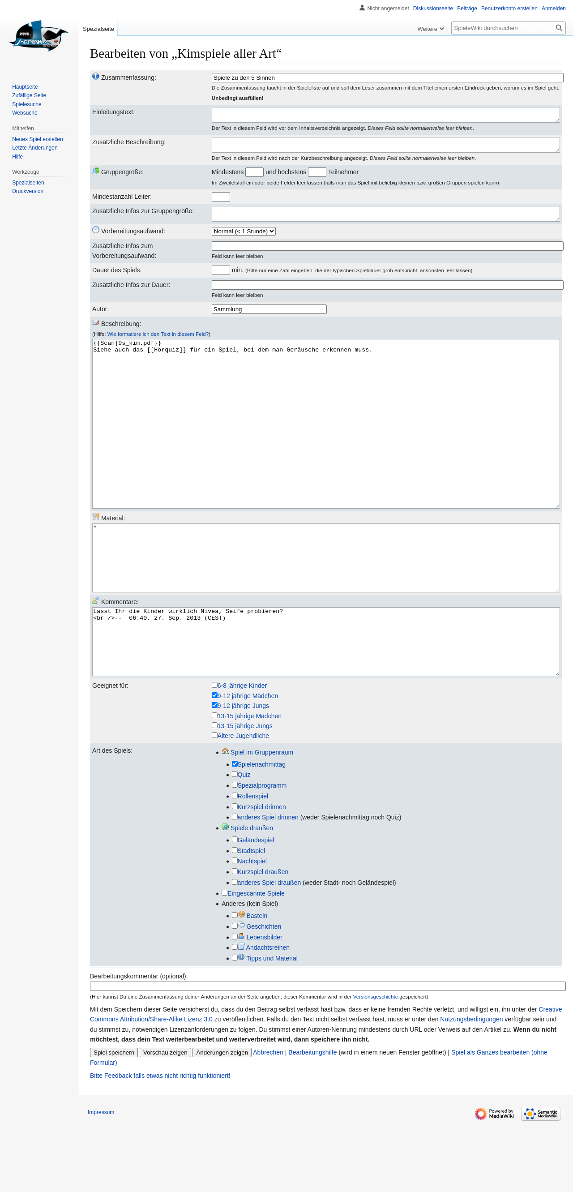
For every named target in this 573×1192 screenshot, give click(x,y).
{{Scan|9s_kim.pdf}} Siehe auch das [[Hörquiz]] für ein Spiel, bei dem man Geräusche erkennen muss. (326, 449)
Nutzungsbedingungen (471, 1087)
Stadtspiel (251, 919)
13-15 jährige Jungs (245, 794)
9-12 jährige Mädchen (248, 764)
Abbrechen (268, 1120)
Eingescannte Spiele (256, 961)
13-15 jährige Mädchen (250, 784)
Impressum (101, 1181)
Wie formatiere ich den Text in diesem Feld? (158, 342)
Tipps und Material (268, 1026)
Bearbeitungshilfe (312, 1120)
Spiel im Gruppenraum (257, 820)
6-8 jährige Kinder (242, 754)
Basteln (253, 984)
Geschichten (260, 995)
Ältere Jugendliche (243, 804)
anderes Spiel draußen (269, 951)
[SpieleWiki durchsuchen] (508, 27)
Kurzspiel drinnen (262, 875)
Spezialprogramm (262, 854)
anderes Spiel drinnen (268, 885)
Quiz (244, 843)
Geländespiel (256, 908)
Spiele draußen (247, 896)
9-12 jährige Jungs (243, 774)
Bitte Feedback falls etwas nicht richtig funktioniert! (160, 1144)
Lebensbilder (260, 1005)
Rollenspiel (253, 864)
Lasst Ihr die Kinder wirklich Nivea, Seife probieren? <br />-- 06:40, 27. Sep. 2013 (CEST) (326, 703)
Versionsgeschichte (375, 1065)
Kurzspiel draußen (263, 940)
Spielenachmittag (262, 832)
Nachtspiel (252, 929)
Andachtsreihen (264, 1016)
